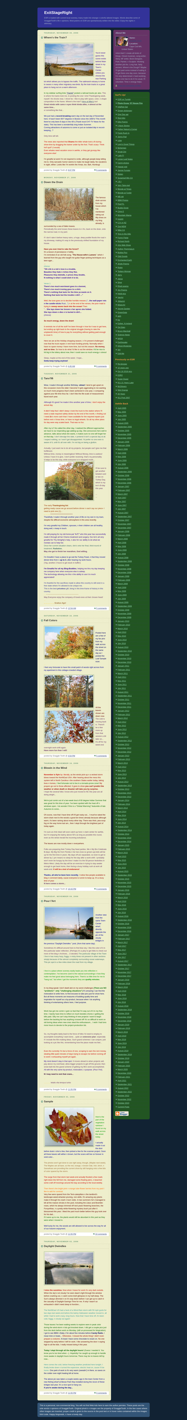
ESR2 (120, 375)
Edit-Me (121, 354)
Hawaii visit (122, 167)
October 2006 (123, 475)
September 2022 (125, 1092)
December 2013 (124, 797)
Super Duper (123, 379)
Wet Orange (123, 390)
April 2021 (122, 1081)
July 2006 (122, 464)
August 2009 (123, 602)
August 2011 (123, 692)
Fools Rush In (124, 133)
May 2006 (122, 457)
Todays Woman (124, 271)
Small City (122, 152)
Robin (120, 268)
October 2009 (123, 610)
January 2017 (123, 935)
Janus (120, 279)
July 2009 (122, 599)
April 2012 (122, 722)
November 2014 (124, 838)
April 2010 (122, 632)
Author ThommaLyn (126, 249)
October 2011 (123, 700)
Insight (120, 219)
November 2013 (124, 793)
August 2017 (123, 961)
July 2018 (122, 1002)
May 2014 (122, 815)
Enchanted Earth (125, 260)
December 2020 (124, 1073)
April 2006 (122, 453)
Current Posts (123, 1107)
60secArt (121, 305)
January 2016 (123, 890)
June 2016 (122, 909)
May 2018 (122, 995)
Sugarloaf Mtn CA (125, 178)
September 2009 (125, 606)
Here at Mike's (88, 102)
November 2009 (124, 614)
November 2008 (124, 569)
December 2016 (124, 931)
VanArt (120, 297)
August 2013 (123, 782)
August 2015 (123, 871)
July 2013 (122, 778)
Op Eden (121, 327)
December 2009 (124, 617)
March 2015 (123, 853)
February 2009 (124, 580)
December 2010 (124, 662)
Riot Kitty (121, 118)
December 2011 (124, 707)
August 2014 (123, 827)
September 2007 (125, 517)
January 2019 (123, 1025)
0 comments (101, 1393)
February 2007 (124, 490)
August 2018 (123, 1006)
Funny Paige (123, 238)
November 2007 (124, 524)
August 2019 (123, 1051)
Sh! (119, 350)
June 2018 (122, 998)
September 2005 (125, 427)
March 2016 (123, 898)
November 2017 (124, 972)
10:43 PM (72, 889)
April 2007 (122, 498)
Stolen (120, 174)
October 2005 (123, 431)
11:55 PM (72, 1089)
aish (119, 316)
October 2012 (123, 744)
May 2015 (122, 860)
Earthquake (123, 342)
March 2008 (123, 539)
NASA (120, 339)
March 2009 (123, 584)
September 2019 (125, 1055)
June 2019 (122, 1043)
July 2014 (122, 823)
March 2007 (123, 494)
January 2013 (123, 756)
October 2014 (123, 834)
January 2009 (123, 576)
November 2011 (124, 703)
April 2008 (122, 543)
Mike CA (121, 230)
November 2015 (124, 883)
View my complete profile (129, 86)
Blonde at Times (124, 189)
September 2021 (125, 1084)
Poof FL (121, 204)
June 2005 (122, 416)
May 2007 (122, 502)
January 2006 (123, 442)
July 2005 (122, 419)
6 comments (101, 170)
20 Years (121, 394)
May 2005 (122, 412)
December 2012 (124, 752)
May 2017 (122, 950)
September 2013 (125, 786)
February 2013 (124, 759)
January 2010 (123, 621)
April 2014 (122, 812)
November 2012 (124, 748)
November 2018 (124, 1017)
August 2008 (123, 558)
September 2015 (125, 875)
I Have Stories (124, 126)
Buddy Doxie (123, 208)
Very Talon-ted (124, 185)
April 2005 (122, 408)
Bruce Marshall (124, 331)
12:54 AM (72, 608)
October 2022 (123, 1096)
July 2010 (122, 643)
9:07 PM (71, 170)
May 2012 (122, 726)
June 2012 (122, 729)
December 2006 (124, 483)
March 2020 (123, 1069)
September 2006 (125, 472)
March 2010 (123, 629)
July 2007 (122, 509)
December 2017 (124, 976)
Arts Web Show (124, 245)
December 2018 (124, 1021)
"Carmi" (70, 93)
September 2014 (125, 830)
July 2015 (122, 868)
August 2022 (123, 1088)
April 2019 (122, 1036)
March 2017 (123, 942)
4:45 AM (71, 366)
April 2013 (122, 767)
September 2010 (125, 651)
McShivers (122, 386)
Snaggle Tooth (136, 41)
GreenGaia (122, 312)
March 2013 (123, 763)
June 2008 (122, 550)
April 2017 (122, 946)
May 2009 (122, 591)
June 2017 (122, 954)
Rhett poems (123, 286)
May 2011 (122, 681)
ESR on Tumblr (124, 99)
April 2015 (122, 856)
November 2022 (124, 1099)
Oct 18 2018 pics (125, 371)
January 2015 (123, 845)
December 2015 (124, 886)
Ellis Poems (123, 122)
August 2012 (123, 737)
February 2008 (124, 535)
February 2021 (124, 1077)
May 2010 (122, 636)
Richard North (124, 241)
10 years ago (123, 368)
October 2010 (123, 655)
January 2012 (123, 711)
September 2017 (125, 965)
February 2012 (124, 715)
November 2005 (124, 434)
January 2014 (123, 800)
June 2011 (122, 685)
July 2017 (122, 957)
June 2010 (122, 640)
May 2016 (122, 905)
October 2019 (123, 1058)
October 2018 (123, 1013)
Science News (124, 335)
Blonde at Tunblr (125, 193)
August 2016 (123, 916)
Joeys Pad (122, 137)
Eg (119, 320)
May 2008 (122, 546)
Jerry (120, 275)
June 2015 (122, 864)
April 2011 (122, 677)
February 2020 (124, 1066)
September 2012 (125, 741)
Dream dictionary (125, 111)
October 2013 (123, 789)
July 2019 (122, 1047)
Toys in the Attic (124, 234)
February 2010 (124, 625)
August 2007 (123, 513)
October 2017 (123, 969)
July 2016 (122, 913)
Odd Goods (123, 256)
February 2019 (124, 1028)
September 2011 (125, 696)
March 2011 (123, 673)
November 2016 (124, 927)
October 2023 (123, 1103)
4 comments (101, 889)
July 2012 (122, 733)
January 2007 (123, 487)
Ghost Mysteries (124, 346)
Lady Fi (121, 156)
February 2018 (124, 984)
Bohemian (122, 148)
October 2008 (123, 565)
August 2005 (123, 423)
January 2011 (123, 666)
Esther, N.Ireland (125, 324)
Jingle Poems (123, 264)
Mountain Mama (124, 215)
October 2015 (123, 879)
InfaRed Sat (123, 107)
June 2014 (122, 819)
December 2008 (124, 572)
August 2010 (123, 647)
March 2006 (123, 449)
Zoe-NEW (122, 226)
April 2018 (122, 991)
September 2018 (125, 1010)
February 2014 (124, 804)
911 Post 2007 (124, 398)
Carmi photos (123, 163)
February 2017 (124, 939)
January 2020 (123, 1062)
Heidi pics (122, 294)
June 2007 (122, 505)
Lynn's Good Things (126, 144)
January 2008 (123, 531)
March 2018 (123, 987)
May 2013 (122, 771)
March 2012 (123, 718)
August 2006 (123, 468)
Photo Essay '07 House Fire (130, 103)
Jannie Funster (124, 170)
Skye (120, 282)
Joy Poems (122, 290)
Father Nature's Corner (127, 129)
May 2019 (122, 1040)
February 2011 (124, 670)
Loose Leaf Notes (125, 159)
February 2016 (124, 894)
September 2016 (125, 920)
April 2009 (122, 587)
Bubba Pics (122, 253)
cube (120, 140)
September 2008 (125, 561)
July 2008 (122, 554)
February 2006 (124, 445)
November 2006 (124, 479)
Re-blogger (122, 364)
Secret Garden (124, 309)
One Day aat (123, 114)
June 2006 (122, 460)
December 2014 (124, 841)
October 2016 (123, 924)
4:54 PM (71, 756)
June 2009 (122, 595)
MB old (121, 197)
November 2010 (124, 658)
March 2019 (123, 1032)
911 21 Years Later (126, 383)
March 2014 (123, 808)
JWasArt (121, 301)
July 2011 (122, 688)
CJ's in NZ (122, 223)
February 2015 (124, 849)
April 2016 (122, 901)
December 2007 (124, 528)
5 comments (101, 608)
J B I (119, 182)
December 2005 (124, 438)
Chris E (121, 211)
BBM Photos (123, 200)
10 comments (101, 1234)
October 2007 (123, 520)
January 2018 (123, 980)
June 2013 (122, 774)
